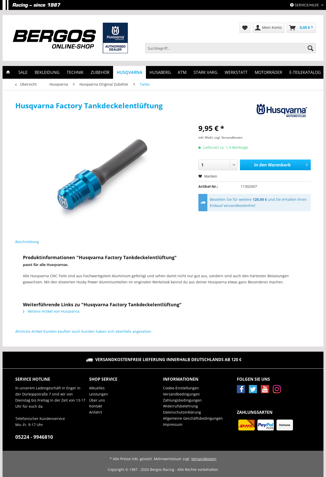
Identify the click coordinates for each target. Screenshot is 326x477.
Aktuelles (97, 388)
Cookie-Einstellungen (181, 388)
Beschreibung (27, 241)
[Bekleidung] (47, 72)
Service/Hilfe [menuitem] (305, 5)
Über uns (97, 400)
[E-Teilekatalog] (305, 72)
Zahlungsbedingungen (182, 400)
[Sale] (23, 72)
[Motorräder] (268, 72)
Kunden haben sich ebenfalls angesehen (116, 331)
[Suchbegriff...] (230, 48)
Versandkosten (203, 458)
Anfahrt (95, 412)
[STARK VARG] (205, 72)
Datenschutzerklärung (182, 412)
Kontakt (95, 406)
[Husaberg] (160, 72)
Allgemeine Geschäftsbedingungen (193, 418)
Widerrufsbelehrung (180, 406)
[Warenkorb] (301, 28)
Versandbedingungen (181, 394)
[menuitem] (230, 50)
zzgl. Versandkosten (228, 137)
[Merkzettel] (244, 28)
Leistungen (98, 394)
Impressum (172, 424)
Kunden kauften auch (61, 331)
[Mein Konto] (268, 28)
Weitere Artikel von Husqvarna (51, 311)
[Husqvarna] (129, 72)
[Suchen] (310, 48)
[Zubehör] (100, 72)
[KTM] (182, 72)
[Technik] (75, 72)
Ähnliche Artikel (28, 331)
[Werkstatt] (236, 72)
